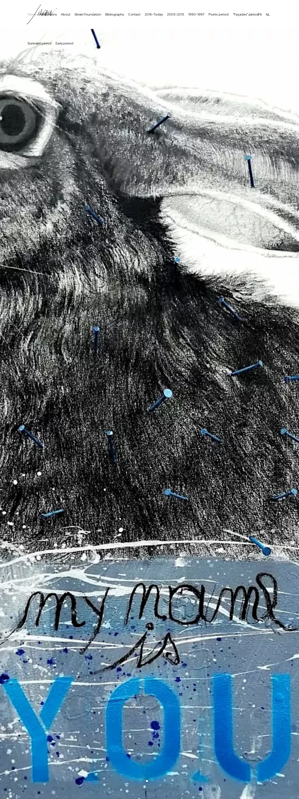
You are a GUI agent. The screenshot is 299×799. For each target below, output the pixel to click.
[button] (147, 781)
